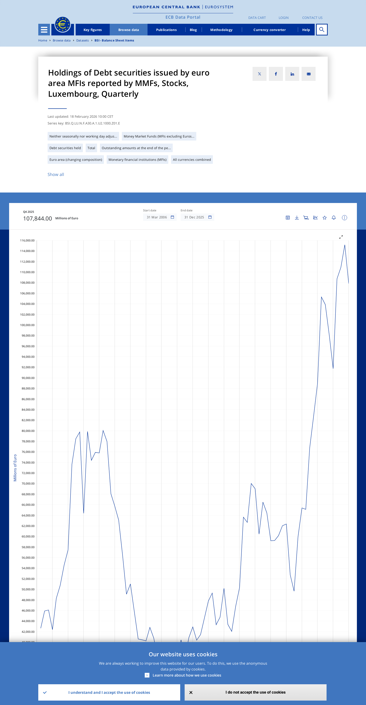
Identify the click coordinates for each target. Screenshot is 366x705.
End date (187, 210)
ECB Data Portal (183, 17)
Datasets (82, 40)
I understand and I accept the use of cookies (109, 692)
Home (42, 40)
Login (284, 17)
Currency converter (269, 30)
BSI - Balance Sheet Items (114, 40)
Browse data (128, 30)
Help (306, 30)
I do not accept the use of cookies (256, 692)
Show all (56, 174)
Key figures (93, 30)
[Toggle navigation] (44, 29)
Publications (166, 30)
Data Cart (257, 17)
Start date (150, 210)
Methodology (221, 30)
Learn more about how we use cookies (187, 675)
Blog (193, 30)
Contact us (312, 17)
